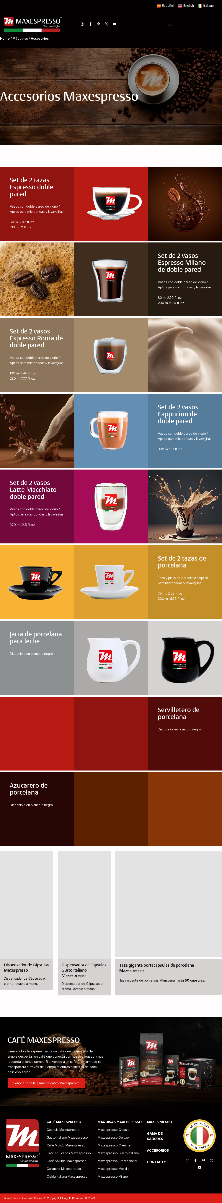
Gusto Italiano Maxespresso (67, 1137)
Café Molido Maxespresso (66, 1145)
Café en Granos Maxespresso (69, 1153)
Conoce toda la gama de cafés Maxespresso (46, 1083)
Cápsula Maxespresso (63, 1130)
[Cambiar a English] (186, 6)
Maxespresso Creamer (115, 1145)
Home (5, 38)
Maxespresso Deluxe (113, 1137)
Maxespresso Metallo (113, 1169)
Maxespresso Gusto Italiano (118, 1153)
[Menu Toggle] (170, 24)
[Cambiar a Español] (165, 6)
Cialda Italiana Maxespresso (67, 1176)
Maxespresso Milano (113, 1176)
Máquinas (20, 38)
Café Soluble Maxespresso (67, 1161)
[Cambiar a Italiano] (206, 6)
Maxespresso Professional (117, 1161)
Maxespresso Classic (113, 1130)
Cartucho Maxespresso (64, 1169)
